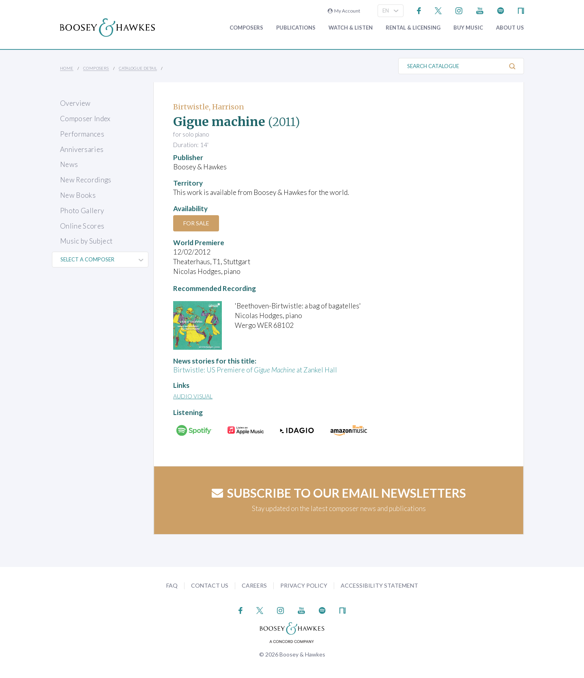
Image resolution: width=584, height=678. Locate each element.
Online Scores (82, 226)
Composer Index (85, 118)
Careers (254, 585)
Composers (246, 28)
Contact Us (209, 585)
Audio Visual (193, 396)
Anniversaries (81, 149)
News (69, 164)
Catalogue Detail (138, 68)
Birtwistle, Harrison (208, 106)
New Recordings (86, 179)
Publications (296, 28)
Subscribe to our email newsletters (339, 493)
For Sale (197, 223)
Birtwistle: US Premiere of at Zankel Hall (255, 370)
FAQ (172, 585)
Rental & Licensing (413, 28)
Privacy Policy (303, 585)
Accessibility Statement (379, 585)
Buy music (468, 28)
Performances (82, 134)
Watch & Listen (350, 28)
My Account (344, 11)
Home (66, 68)
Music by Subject (86, 241)
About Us (510, 28)
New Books (78, 195)
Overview (75, 103)
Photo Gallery (82, 210)
